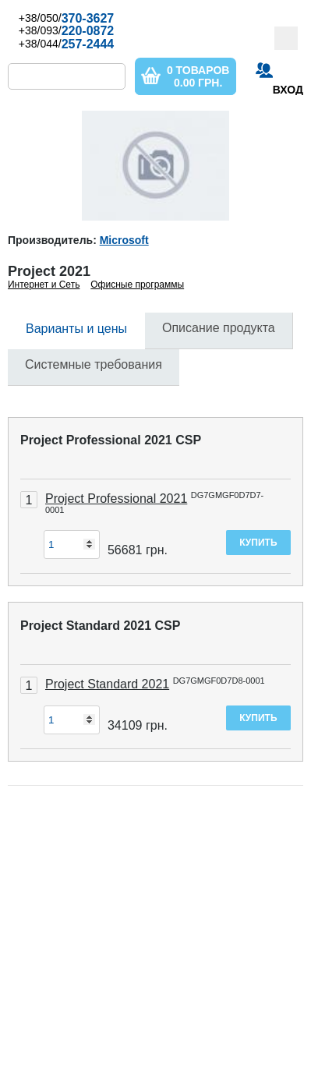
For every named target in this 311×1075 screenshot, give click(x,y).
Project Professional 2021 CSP (110, 440)
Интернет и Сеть (44, 284)
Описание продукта (218, 327)
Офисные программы (137, 284)
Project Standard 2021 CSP (100, 625)
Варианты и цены (76, 328)
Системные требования (93, 364)
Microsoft (124, 240)
